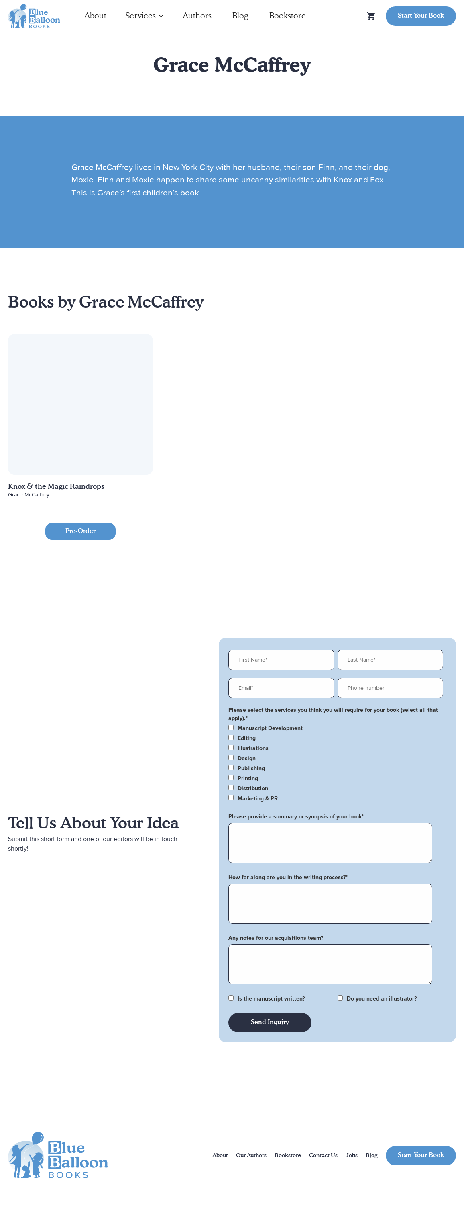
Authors (197, 16)
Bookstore (287, 16)
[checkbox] (335, 728)
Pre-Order (80, 531)
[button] (144, 16)
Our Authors (251, 1155)
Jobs (352, 1155)
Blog (240, 16)
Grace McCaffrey (28, 494)
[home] (34, 16)
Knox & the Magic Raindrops (56, 486)
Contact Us (323, 1155)
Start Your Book (421, 16)
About (95, 16)
